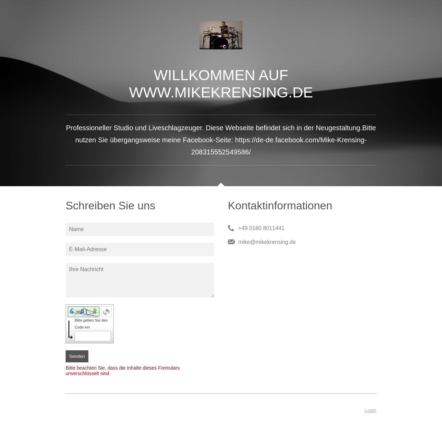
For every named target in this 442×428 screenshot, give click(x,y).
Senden (77, 356)
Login (370, 410)
